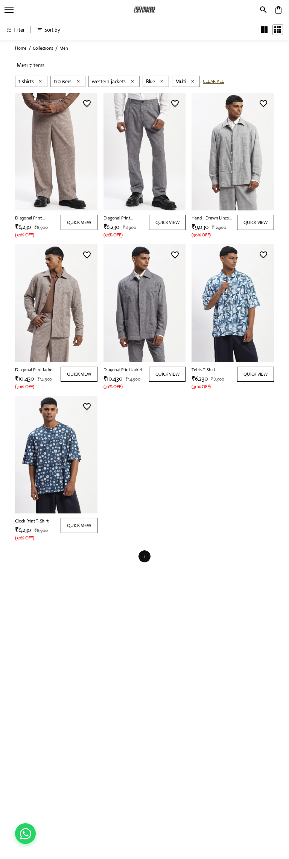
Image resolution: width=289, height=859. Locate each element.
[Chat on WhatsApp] (25, 833)
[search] (263, 9)
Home (20, 48)
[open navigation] (9, 10)
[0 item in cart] (278, 9)
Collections (43, 48)
